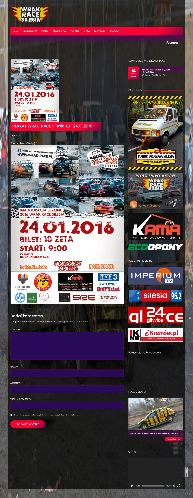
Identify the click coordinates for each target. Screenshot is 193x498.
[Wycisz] (173, 485)
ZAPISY (44, 31)
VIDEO (87, 31)
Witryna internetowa (20, 399)
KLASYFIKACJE (30, 31)
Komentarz (16, 329)
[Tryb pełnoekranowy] (178, 485)
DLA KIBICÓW (59, 31)
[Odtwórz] (132, 485)
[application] (155, 473)
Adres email (16, 383)
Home (15, 31)
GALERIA (75, 31)
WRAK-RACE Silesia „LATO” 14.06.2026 (156, 70)
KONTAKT (114, 31)
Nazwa (14, 367)
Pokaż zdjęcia (173, 439)
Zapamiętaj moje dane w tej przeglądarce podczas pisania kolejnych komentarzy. (46, 415)
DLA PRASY (99, 31)
